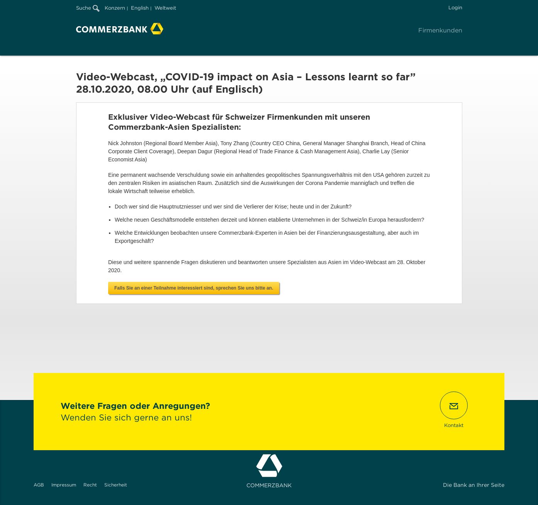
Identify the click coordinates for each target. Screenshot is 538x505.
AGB (39, 485)
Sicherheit (115, 485)
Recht (90, 485)
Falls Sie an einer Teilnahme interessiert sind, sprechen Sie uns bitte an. (193, 288)
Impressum (63, 485)
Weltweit (165, 8)
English (140, 8)
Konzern (115, 8)
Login (455, 7)
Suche (88, 8)
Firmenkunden (440, 30)
